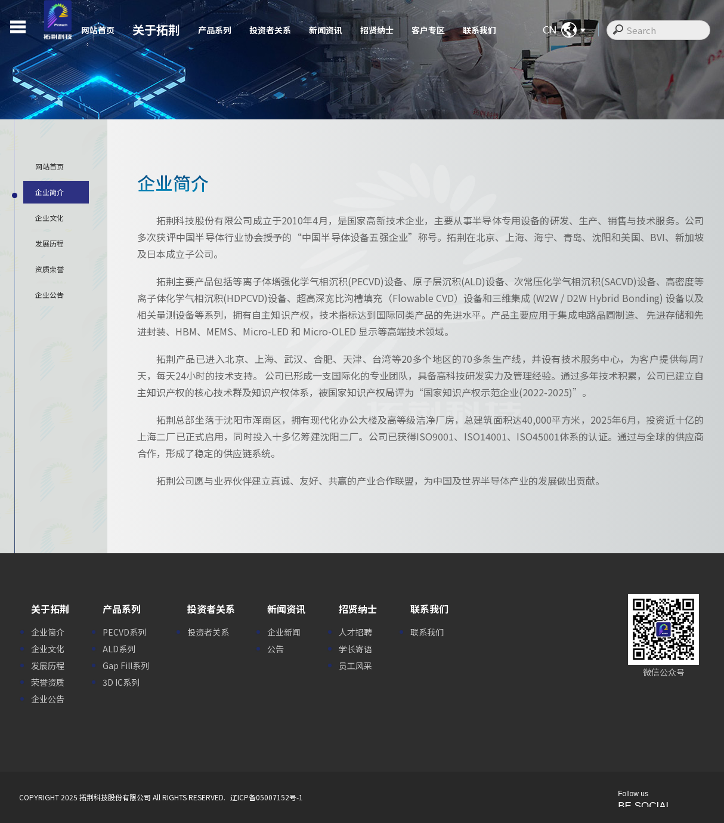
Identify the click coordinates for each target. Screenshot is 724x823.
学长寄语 (355, 649)
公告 (275, 649)
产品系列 (214, 30)
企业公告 (47, 699)
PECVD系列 (124, 632)
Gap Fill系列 (126, 665)
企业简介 (47, 632)
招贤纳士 (377, 30)
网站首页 (98, 30)
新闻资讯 (325, 30)
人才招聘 (355, 632)
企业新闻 (284, 632)
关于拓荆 (156, 29)
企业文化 (47, 649)
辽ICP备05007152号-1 (266, 797)
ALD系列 (119, 649)
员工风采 (355, 665)
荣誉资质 (47, 682)
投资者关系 (270, 30)
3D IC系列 (121, 682)
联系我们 (479, 30)
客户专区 (428, 30)
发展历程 (47, 665)
